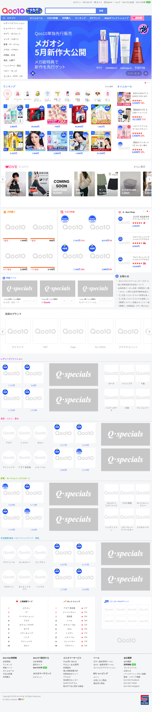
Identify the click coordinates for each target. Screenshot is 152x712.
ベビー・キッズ (10, 71)
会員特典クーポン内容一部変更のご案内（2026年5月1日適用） (134, 288)
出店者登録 (37, 661)
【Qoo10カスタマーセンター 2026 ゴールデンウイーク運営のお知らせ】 (134, 281)
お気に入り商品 (99, 680)
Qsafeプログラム (70, 683)
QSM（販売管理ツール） (103, 661)
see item (114, 367)
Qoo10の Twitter (130, 683)
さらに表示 (109, 86)
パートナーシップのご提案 (135, 674)
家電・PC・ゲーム (11, 44)
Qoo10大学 (141, 2)
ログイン (77, 2)
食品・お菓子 (9, 60)
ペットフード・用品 (12, 66)
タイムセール (124, 86)
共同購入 (11, 212)
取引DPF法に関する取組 (73, 686)
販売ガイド (37, 665)
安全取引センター (70, 680)
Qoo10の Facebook (131, 680)
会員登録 (6, 661)
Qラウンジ (37, 677)
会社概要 (127, 661)
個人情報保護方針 (70, 671)
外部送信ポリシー (70, 674)
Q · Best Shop (129, 212)
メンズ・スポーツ (11, 39)
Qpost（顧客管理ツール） (104, 665)
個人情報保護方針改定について (131, 285)
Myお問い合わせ (70, 661)
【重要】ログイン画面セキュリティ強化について (134, 302)
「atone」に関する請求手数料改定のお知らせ (134, 292)
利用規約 (67, 668)
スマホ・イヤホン (11, 49)
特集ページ (11, 278)
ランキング (9, 86)
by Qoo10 (23, 166)
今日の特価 (70, 212)
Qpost (109, 2)
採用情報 (127, 665)
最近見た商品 (99, 683)
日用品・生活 (9, 55)
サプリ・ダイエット (12, 34)
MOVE (11, 166)
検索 (101, 11)
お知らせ (124, 276)
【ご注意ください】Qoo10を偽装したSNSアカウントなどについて (134, 299)
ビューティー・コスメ (13, 28)
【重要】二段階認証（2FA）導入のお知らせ (134, 306)
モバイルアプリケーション (104, 668)
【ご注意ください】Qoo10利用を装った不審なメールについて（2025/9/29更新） (134, 295)
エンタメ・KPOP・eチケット (16, 76)
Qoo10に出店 (128, 2)
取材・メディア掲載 (132, 677)
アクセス (67, 677)
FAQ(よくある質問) (71, 665)
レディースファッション (14, 23)
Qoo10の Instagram (132, 686)
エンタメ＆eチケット (119, 601)
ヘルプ (117, 2)
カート (99, 2)
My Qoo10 (87, 2)
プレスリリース (130, 668)
